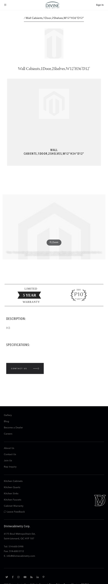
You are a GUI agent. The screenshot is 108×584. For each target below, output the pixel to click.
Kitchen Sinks (11, 493)
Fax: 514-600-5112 (14, 551)
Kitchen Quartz (12, 487)
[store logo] (52, 5)
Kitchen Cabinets (13, 481)
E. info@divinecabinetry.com (19, 556)
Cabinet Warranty (13, 506)
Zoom (54, 242)
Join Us (8, 460)
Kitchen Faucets (12, 500)
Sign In (100, 5)
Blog (6, 421)
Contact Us (10, 454)
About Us (9, 448)
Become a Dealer (13, 427)
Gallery (8, 415)
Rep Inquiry (10, 467)
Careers (8, 434)
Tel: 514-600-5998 (13, 547)
